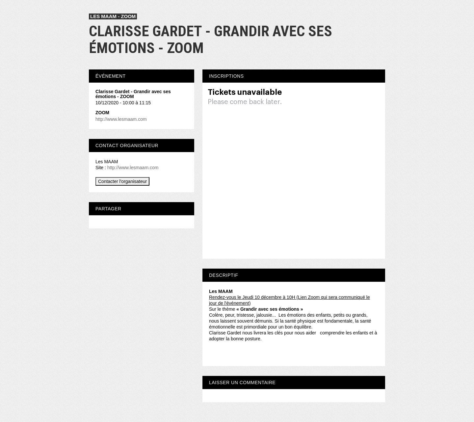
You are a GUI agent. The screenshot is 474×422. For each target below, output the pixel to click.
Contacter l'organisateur (122, 181)
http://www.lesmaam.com (121, 119)
